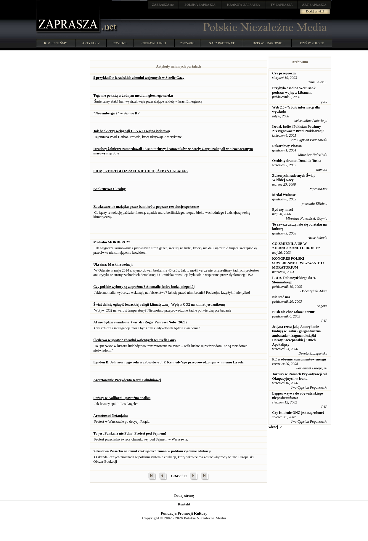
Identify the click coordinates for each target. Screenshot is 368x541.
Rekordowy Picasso (287, 146)
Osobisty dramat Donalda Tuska (296, 161)
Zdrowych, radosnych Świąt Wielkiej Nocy (293, 177)
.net (163, 4)
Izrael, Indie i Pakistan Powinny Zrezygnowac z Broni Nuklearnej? (298, 129)
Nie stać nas (281, 297)
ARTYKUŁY (91, 43)
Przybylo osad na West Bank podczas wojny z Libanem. (293, 90)
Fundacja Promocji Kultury (184, 513)
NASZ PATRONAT (221, 43)
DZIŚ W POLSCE (312, 43)
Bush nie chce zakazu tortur (293, 312)
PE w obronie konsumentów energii (299, 359)
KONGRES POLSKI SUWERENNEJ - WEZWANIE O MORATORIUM (298, 262)
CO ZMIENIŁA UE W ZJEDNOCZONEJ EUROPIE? (296, 246)
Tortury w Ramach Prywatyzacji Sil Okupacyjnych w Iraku (299, 376)
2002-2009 (187, 43)
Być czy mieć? (282, 210)
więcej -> (275, 427)
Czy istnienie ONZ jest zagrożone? (298, 413)
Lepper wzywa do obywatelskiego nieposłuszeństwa (297, 395)
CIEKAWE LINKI (154, 43)
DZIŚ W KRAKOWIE (267, 43)
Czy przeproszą (283, 73)
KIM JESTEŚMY (56, 43)
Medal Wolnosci (284, 195)
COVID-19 (120, 43)
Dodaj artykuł (315, 11)
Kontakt (184, 504)
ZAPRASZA (200, 4)
